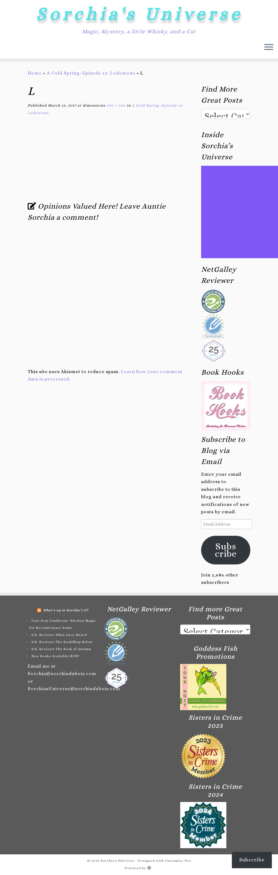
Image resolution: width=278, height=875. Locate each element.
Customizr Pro (178, 861)
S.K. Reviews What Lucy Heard (59, 635)
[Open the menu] (268, 47)
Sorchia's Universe (139, 14)
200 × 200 (115, 105)
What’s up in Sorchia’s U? (66, 610)
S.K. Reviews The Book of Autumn (61, 649)
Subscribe (226, 550)
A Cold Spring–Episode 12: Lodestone (91, 73)
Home (35, 73)
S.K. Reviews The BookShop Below (62, 642)
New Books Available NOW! (55, 656)
